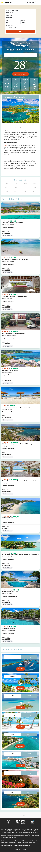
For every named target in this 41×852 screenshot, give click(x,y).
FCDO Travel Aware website (16, 844)
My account (30, 2)
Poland (24, 849)
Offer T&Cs (4, 815)
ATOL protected (7, 235)
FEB (16, 183)
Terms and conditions (13, 815)
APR (34, 183)
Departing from (9, 15)
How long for (23, 20)
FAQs (29, 815)
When (7, 20)
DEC (34, 191)
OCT (16, 191)
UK (22, 849)
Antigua (5, 145)
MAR (25, 183)
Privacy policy (23, 815)
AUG (34, 187)
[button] (20, 55)
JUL (25, 187)
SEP (6, 191)
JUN (15, 187)
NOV (25, 191)
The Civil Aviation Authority (10, 837)
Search (20, 31)
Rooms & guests (9, 25)
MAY (6, 187)
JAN (6, 183)
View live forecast (20, 74)
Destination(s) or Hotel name (12, 10)
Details (20, 669)
